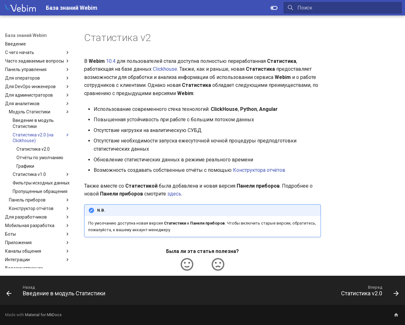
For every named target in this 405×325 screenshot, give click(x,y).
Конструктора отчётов (259, 170)
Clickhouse (165, 69)
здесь (174, 194)
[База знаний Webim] (20, 8)
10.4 (110, 61)
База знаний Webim (26, 35)
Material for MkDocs (43, 314)
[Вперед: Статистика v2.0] (368, 292)
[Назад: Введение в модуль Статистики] (57, 292)
